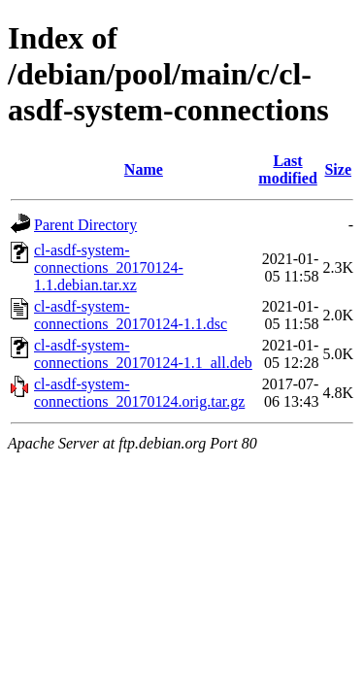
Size (337, 169)
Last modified (287, 169)
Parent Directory (85, 224)
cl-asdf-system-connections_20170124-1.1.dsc (130, 315)
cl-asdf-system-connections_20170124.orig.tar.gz (139, 393)
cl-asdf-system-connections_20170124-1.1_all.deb (143, 354)
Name (143, 169)
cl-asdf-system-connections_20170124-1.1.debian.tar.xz (108, 267)
